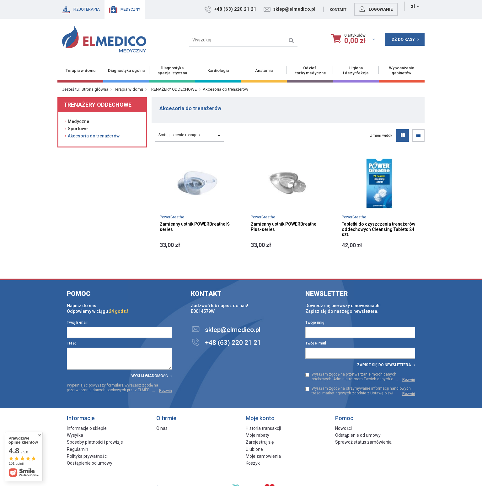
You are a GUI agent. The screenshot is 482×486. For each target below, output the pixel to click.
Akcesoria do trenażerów (94, 135)
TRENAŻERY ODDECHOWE (173, 89)
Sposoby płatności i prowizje (95, 442)
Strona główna (95, 89)
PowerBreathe (172, 217)
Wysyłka (75, 435)
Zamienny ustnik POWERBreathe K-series (195, 227)
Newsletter (326, 293)
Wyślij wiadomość (151, 376)
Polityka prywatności (87, 456)
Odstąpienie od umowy (89, 463)
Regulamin (77, 449)
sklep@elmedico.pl (321, 9)
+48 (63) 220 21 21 (262, 9)
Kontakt (364, 10)
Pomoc (78, 293)
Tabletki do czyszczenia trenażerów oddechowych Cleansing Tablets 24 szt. (378, 229)
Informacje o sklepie (87, 428)
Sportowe (78, 128)
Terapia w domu (128, 89)
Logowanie (402, 9)
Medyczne (78, 121)
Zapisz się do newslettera (386, 365)
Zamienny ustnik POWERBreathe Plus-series (283, 227)
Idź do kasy (404, 39)
